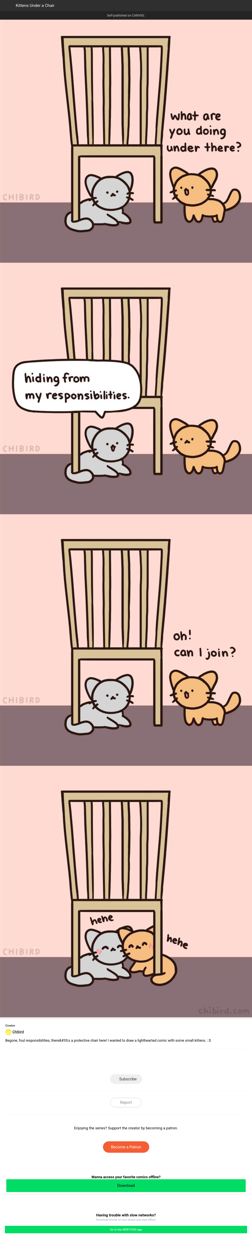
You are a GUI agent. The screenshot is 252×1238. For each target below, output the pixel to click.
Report (126, 1102)
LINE (91, 1063)
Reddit (162, 1063)
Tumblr (144, 1063)
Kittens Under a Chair (35, 5)
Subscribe (128, 1079)
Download (126, 1185)
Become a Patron (126, 1147)
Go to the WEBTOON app (126, 1229)
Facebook (108, 1063)
